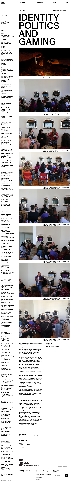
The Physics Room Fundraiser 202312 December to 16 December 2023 (6, 429)
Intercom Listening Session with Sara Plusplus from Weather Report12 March (7, 45)
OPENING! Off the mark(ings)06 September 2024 (6, 332)
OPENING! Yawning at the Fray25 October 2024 (7, 301)
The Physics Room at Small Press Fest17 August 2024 (7, 345)
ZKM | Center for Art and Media (52, 346)
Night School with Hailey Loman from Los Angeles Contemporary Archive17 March (7, 36)
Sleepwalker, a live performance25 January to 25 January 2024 (6, 416)
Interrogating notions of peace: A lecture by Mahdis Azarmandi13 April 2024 (7, 387)
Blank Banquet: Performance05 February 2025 (6, 261)
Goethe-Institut (49, 344)
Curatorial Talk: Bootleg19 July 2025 (7, 210)
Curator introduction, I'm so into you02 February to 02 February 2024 (7, 409)
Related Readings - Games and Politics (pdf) (28, 435)
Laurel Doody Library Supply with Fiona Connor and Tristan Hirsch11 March (6, 53)
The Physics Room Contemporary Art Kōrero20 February (6, 110)
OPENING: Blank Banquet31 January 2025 (5, 266)
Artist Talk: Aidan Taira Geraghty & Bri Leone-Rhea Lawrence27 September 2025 (7, 173)
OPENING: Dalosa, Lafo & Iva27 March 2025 (7, 242)
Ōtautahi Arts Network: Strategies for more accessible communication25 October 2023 (7, 467)
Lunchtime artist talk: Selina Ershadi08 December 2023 (7, 441)
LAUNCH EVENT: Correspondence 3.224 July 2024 (6, 364)
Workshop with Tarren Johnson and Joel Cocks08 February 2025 (7, 254)
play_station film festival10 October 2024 (7, 305)
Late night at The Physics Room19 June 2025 (5, 226)
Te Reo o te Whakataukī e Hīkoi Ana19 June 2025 (7, 220)
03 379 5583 (38, 479)
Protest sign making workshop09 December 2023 (6, 436)
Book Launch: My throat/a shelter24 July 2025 (6, 206)
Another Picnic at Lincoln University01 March (6, 86)
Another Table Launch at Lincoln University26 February (7, 103)
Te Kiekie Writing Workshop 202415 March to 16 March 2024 (7, 395)
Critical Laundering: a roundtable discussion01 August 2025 (7, 195)
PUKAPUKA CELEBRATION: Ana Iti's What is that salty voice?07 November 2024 (7, 294)
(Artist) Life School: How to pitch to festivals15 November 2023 (7, 453)
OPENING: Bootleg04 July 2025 (6, 215)
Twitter (28, 444)
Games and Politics (23, 440)
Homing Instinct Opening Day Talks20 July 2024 (6, 370)
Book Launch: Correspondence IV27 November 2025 (6, 149)
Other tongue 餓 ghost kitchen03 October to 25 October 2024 (7, 311)
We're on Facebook (23, 447)
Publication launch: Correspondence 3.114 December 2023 (6, 423)
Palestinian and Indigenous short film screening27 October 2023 (7, 459)
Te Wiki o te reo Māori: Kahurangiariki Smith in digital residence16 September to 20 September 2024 (7, 325)
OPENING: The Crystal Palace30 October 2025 (7, 167)
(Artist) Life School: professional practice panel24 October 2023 (7, 475)
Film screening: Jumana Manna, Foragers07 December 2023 (7, 447)
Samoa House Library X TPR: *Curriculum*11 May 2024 (7, 381)
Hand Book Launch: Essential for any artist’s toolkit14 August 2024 (7, 357)
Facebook (21, 444)
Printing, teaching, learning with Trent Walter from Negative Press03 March (7, 70)
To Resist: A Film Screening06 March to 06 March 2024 (7, 402)
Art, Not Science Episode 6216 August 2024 (5, 351)
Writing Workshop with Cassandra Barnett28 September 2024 (7, 318)
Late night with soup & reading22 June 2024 (7, 375)
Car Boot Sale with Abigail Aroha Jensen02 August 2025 (7, 190)
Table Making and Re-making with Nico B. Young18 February (7, 117)
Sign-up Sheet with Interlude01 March (6, 92)
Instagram (60, 466)
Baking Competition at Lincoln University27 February (7, 98)
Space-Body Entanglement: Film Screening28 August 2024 (6, 339)
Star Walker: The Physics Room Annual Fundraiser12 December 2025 (8, 143)
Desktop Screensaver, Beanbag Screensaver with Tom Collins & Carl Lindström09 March (7, 62)
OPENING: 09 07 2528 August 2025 (6, 184)
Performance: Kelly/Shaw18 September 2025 (6, 179)
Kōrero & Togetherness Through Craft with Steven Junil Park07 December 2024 (7, 280)
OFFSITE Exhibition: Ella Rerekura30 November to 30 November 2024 (7, 287)
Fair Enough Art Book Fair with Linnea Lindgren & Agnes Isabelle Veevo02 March (7, 79)
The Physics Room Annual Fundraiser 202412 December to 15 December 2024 (7, 273)
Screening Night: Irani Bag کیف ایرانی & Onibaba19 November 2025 (7, 155)
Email (25, 444)
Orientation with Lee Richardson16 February (6, 123)
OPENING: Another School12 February (6, 129)
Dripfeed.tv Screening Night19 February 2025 (7, 248)
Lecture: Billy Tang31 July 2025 (6, 200)
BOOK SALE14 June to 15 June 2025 (7, 237)
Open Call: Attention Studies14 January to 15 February (6, 135)
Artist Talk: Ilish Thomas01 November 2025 (7, 161)
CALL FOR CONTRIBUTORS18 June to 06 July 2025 (7, 232)
